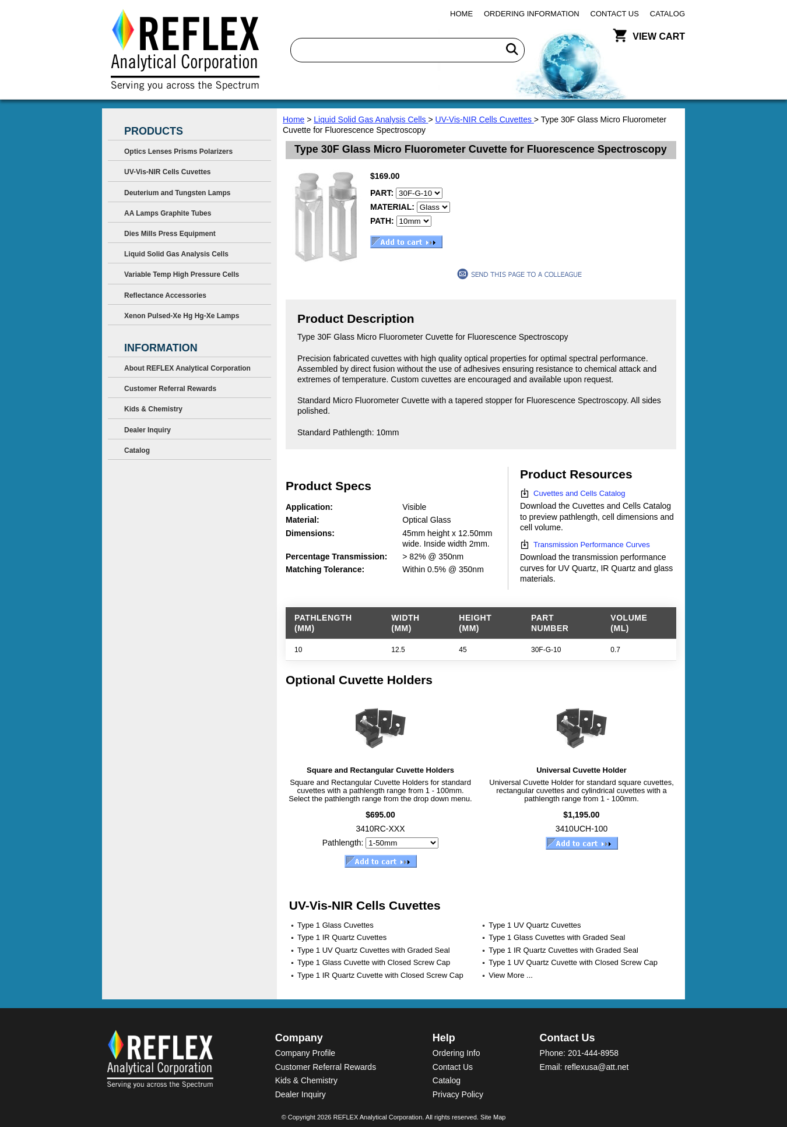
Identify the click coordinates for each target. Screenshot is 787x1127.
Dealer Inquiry (147, 430)
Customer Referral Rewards (170, 389)
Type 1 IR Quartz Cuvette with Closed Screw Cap (380, 975)
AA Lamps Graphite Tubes (167, 213)
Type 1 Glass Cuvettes (335, 925)
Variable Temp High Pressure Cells (181, 274)
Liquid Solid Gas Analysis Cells (371, 119)
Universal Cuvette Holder (581, 770)
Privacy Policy (458, 1094)
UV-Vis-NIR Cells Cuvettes (484, 119)
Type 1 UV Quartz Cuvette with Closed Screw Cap (573, 962)
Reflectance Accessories (165, 295)
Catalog (667, 13)
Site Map (492, 1117)
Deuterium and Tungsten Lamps (177, 193)
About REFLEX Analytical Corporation (187, 368)
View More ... (511, 975)
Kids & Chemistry (153, 409)
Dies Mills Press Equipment (170, 234)
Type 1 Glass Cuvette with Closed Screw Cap (373, 962)
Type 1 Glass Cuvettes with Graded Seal (557, 937)
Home (461, 13)
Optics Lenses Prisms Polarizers (178, 151)
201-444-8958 (593, 1053)
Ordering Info (456, 1053)
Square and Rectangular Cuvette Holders (380, 770)
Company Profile (305, 1053)
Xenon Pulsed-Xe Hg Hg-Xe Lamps (181, 316)
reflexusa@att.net (596, 1067)
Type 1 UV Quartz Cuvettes (535, 925)
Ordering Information (531, 13)
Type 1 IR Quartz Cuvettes (342, 937)
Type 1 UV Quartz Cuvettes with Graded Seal (373, 950)
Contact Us (615, 13)
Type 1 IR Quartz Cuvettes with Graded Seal (563, 950)
